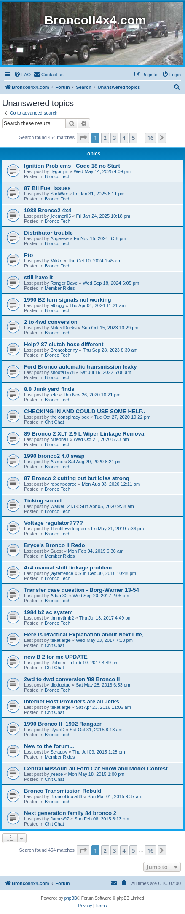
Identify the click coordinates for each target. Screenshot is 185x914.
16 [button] (150, 138)
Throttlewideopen (68, 528)
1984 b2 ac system (48, 612)
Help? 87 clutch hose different (63, 344)
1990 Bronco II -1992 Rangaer (63, 724)
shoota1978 (62, 372)
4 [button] (124, 138)
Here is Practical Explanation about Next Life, (84, 634)
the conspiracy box (69, 417)
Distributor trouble (48, 233)
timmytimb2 (62, 617)
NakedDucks (63, 327)
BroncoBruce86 (66, 796)
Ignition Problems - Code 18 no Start (72, 166)
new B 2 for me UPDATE (56, 657)
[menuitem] (22, 74)
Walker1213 (62, 506)
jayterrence (61, 573)
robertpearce (63, 483)
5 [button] (133, 138)
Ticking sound (43, 500)
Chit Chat (54, 422)
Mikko (56, 260)
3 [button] (114, 138)
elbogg (57, 305)
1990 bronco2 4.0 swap (54, 456)
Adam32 (58, 595)
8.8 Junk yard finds (49, 389)
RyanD (57, 729)
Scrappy (58, 751)
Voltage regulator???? (53, 523)
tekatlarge (60, 640)
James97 (59, 818)
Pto (28, 255)
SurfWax (59, 193)
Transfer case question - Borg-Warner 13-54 (81, 590)
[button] (83, 138)
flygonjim (59, 171)
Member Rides (60, 288)
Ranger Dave (64, 283)
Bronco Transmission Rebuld (62, 791)
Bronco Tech (57, 176)
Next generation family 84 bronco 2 (70, 813)
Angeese (59, 238)
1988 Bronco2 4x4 (47, 210)
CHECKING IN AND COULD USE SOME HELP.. (84, 411)
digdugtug (60, 684)
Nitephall (59, 439)
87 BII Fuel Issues (47, 188)
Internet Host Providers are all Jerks (71, 701)
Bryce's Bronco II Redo (54, 545)
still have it (38, 277)
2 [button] (105, 138)
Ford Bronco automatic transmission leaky (80, 366)
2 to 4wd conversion (51, 322)
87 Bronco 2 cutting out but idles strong (76, 478)
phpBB (70, 898)
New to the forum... (49, 746)
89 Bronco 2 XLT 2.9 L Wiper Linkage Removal (85, 433)
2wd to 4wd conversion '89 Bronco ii (72, 679)
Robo (55, 662)
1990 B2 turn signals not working (67, 300)
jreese (56, 774)
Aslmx (56, 461)
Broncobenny (64, 350)
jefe (54, 394)
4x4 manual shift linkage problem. (68, 567)
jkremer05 (60, 216)
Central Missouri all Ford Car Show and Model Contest (96, 768)
